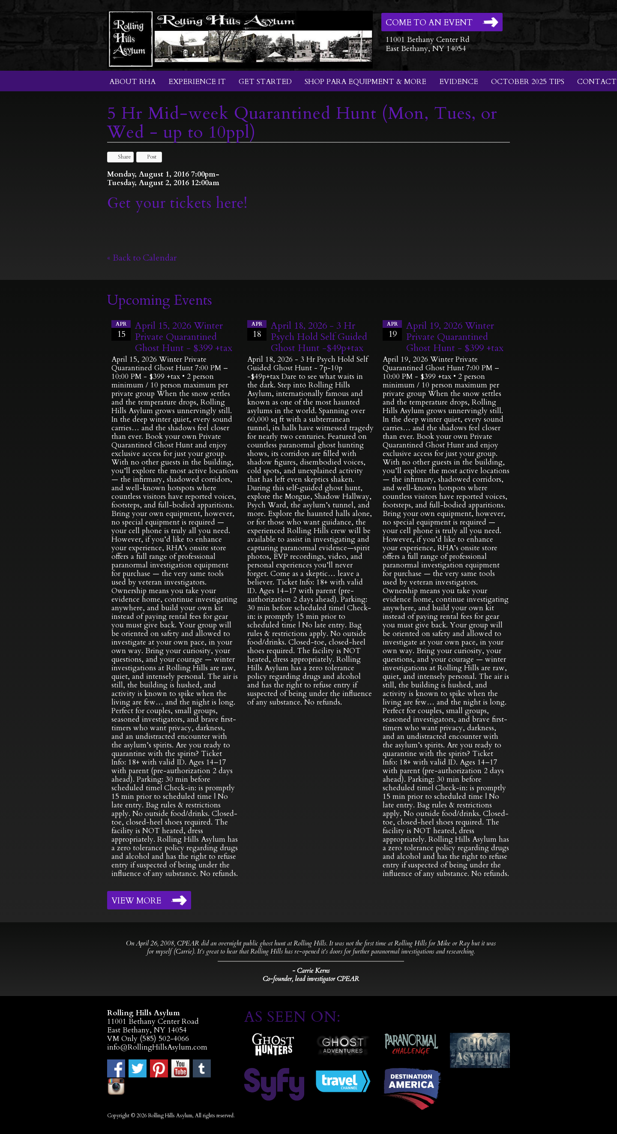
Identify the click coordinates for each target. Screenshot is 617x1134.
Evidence (458, 82)
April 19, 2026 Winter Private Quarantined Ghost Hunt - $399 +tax (454, 337)
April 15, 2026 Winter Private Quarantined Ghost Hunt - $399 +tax (183, 337)
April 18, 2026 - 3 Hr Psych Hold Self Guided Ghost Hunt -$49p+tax (319, 337)
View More (136, 900)
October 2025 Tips (527, 82)
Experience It (197, 82)
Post (147, 157)
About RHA (132, 82)
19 (392, 330)
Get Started (265, 82)
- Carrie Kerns (310, 970)
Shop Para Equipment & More (365, 82)
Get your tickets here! (177, 203)
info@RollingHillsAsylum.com (157, 1047)
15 (121, 330)
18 (257, 330)
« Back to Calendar (142, 258)
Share (120, 157)
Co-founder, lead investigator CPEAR (311, 979)
